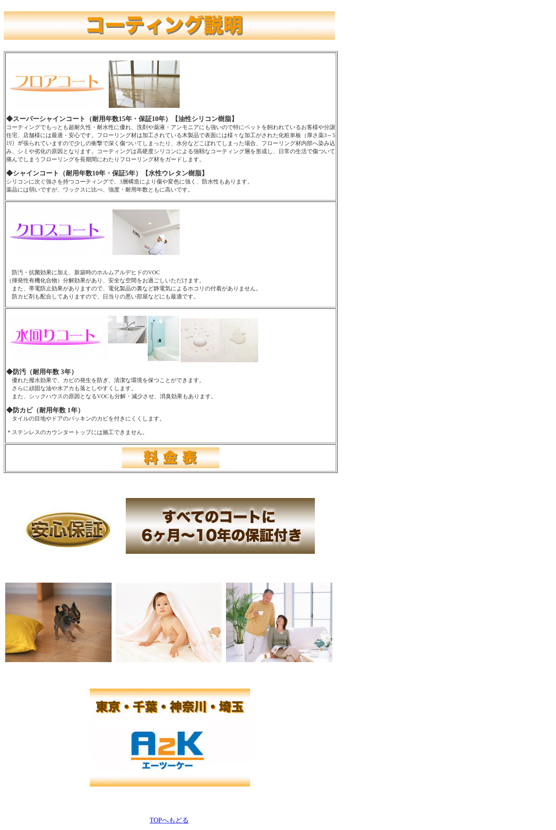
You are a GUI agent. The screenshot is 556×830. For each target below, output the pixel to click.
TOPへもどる (168, 820)
